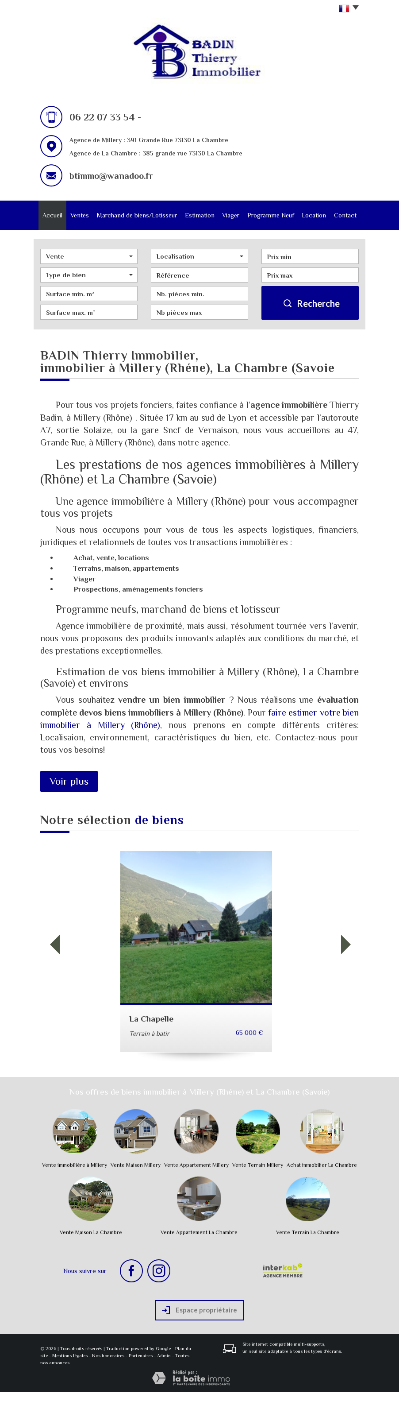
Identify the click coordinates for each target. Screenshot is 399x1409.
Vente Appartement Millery (196, 1181)
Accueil (54, 216)
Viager (232, 216)
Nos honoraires (108, 1372)
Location (311, 216)
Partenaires (141, 1372)
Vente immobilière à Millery (74, 1181)
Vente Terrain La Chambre (307, 1249)
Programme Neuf (269, 224)
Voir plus (69, 798)
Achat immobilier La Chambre (322, 1181)
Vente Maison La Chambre (91, 1249)
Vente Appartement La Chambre (199, 1249)
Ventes (81, 216)
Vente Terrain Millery (257, 1181)
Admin (164, 1372)
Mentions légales (70, 1372)
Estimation (200, 216)
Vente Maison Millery (136, 1181)
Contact (343, 216)
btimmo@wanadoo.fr (111, 176)
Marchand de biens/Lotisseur (137, 224)
